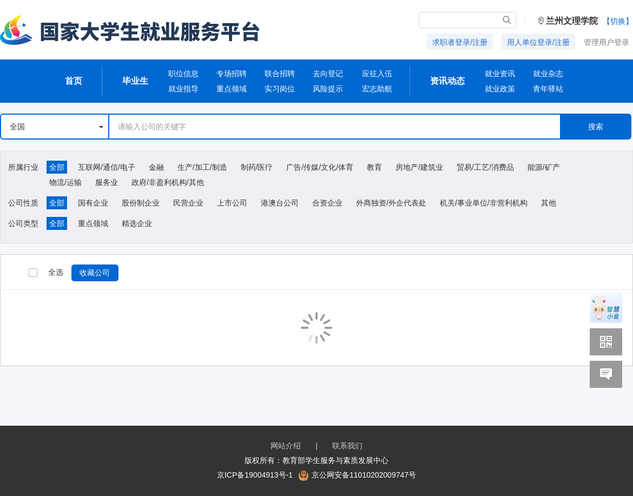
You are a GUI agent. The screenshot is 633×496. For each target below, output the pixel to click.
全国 (56, 126)
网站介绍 (286, 445)
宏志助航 (377, 88)
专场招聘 (231, 73)
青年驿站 (548, 88)
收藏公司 (95, 272)
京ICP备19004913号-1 (255, 475)
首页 (73, 80)
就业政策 (500, 88)
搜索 (595, 126)
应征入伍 (377, 73)
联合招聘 (280, 73)
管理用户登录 (606, 42)
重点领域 (231, 88)
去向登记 (328, 73)
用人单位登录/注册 (538, 42)
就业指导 (183, 88)
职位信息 (183, 73)
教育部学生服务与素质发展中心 (335, 460)
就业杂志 (548, 73)
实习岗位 (280, 88)
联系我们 (347, 445)
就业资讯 (500, 73)
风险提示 (328, 88)
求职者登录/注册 (459, 42)
